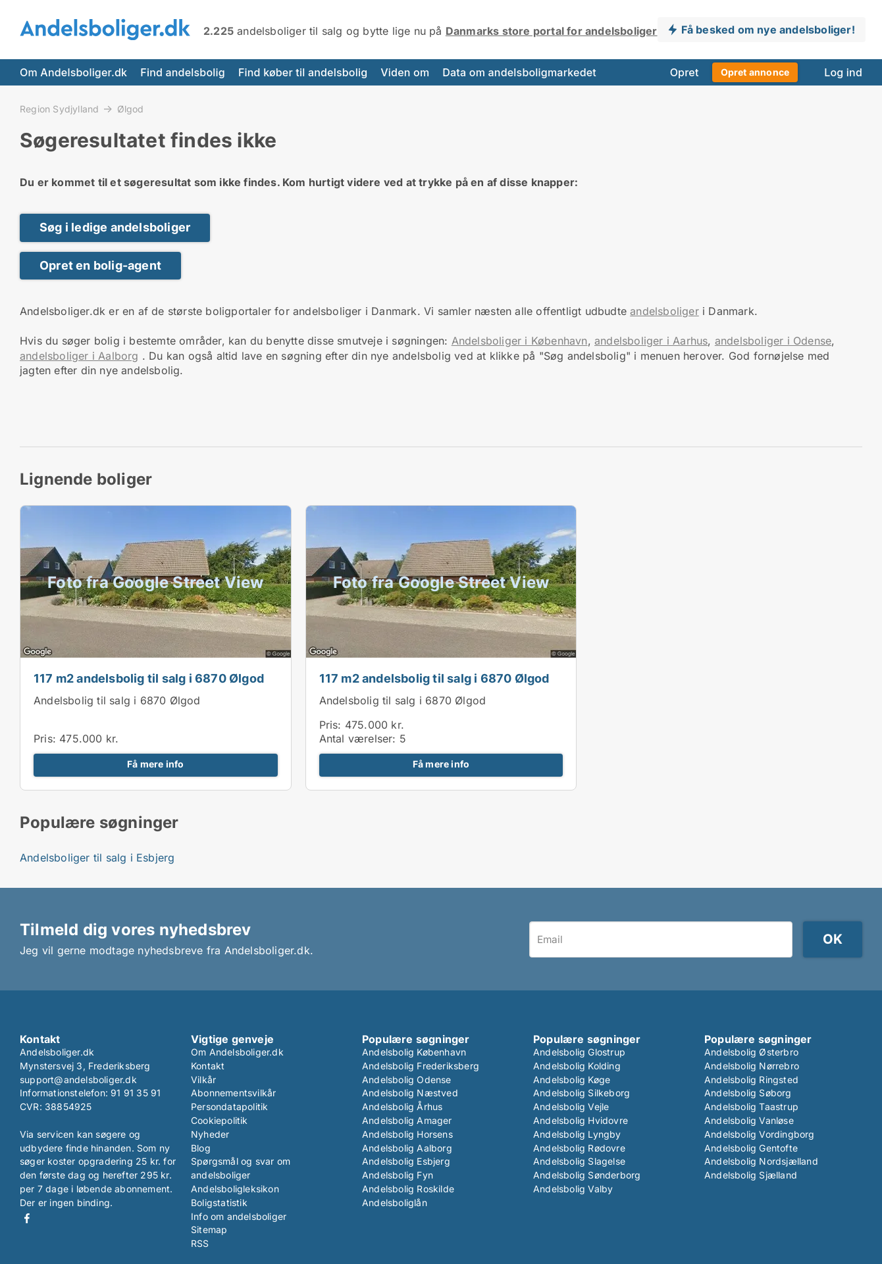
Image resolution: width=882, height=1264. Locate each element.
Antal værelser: (357, 738)
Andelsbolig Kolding (577, 1065)
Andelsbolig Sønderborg (586, 1174)
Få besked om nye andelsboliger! (768, 29)
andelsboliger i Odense (773, 340)
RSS (200, 1243)
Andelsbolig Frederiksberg (420, 1065)
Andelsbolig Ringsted (751, 1079)
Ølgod (130, 109)
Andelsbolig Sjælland (750, 1174)
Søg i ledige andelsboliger (114, 227)
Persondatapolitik (229, 1106)
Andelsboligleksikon (235, 1188)
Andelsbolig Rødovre (579, 1148)
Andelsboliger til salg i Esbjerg (97, 857)
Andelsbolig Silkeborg (581, 1092)
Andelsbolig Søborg (748, 1092)
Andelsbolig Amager (407, 1120)
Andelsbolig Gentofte (751, 1148)
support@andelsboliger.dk (78, 1079)
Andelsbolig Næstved (410, 1092)
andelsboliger (664, 311)
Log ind (843, 72)
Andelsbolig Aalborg (407, 1148)
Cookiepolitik (219, 1120)
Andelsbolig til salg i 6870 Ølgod (117, 700)
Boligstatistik (219, 1202)
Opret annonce (755, 72)
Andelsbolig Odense (407, 1079)
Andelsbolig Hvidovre (580, 1120)
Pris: (46, 738)
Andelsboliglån (394, 1202)
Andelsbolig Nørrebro (751, 1065)
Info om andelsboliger (238, 1216)
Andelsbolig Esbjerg (406, 1161)
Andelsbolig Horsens (407, 1134)
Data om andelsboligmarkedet (519, 72)
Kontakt (207, 1065)
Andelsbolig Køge (571, 1079)
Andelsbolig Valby (573, 1188)
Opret (684, 72)
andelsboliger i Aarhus (651, 340)
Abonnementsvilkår (233, 1092)
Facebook (27, 1218)
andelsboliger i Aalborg (79, 355)
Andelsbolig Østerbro (751, 1051)
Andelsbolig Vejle (571, 1106)
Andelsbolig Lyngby (577, 1134)
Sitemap (209, 1229)
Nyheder (210, 1134)
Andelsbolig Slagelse (579, 1161)
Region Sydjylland (59, 108)
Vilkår (203, 1079)
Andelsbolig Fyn (397, 1174)
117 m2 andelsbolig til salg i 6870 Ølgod (149, 678)
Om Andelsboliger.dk (73, 72)
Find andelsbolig (182, 72)
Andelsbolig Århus (402, 1106)
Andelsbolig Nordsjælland (761, 1161)
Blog (201, 1148)
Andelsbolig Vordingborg (759, 1134)
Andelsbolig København (414, 1051)
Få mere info (155, 764)
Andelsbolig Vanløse (749, 1120)
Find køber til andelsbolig (302, 72)
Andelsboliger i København (520, 340)
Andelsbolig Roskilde (408, 1188)
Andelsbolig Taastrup (751, 1106)
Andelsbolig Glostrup (579, 1051)
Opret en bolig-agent (100, 265)
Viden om (404, 72)
